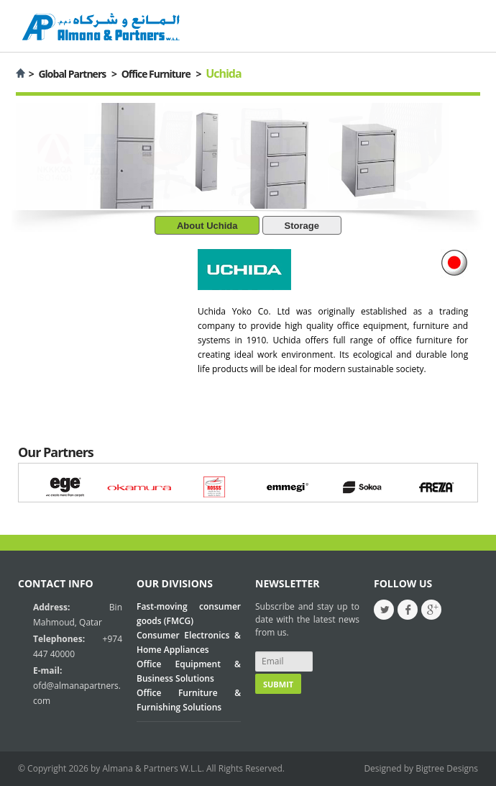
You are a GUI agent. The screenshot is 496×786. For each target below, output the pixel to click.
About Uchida (207, 225)
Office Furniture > (161, 74)
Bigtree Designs (446, 768)
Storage (302, 225)
